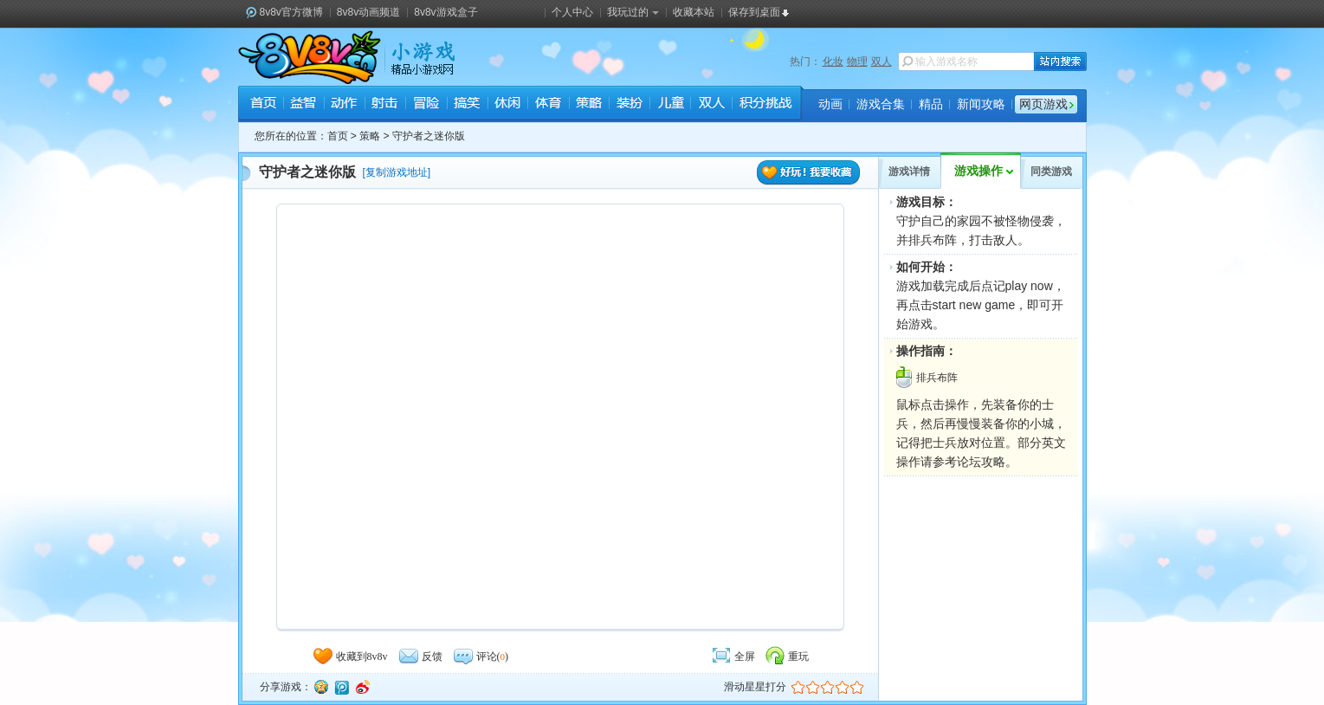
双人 (881, 61)
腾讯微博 (341, 686)
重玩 (786, 656)
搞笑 (466, 105)
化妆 (833, 61)
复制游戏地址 (396, 172)
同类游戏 (1051, 171)
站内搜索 (1060, 61)
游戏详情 (909, 171)
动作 (344, 105)
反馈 (419, 656)
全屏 (732, 656)
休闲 (507, 105)
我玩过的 (633, 12)
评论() (480, 656)
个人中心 (572, 12)
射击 (384, 105)
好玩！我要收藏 (809, 172)
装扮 (629, 105)
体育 (547, 105)
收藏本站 (693, 12)
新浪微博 (362, 686)
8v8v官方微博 (291, 12)
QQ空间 (320, 686)
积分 (765, 105)
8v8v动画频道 (368, 12)
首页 (262, 105)
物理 (857, 61)
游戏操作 (978, 171)
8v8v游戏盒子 (445, 12)
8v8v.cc (309, 57)
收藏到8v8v (350, 656)
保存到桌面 (754, 12)
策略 (588, 105)
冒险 (425, 105)
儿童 (669, 105)
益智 (303, 105)
